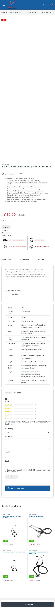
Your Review (9, 436)
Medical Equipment (15, 12)
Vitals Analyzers (32, 12)
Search (44, 5)
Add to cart (29, 604)
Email (7, 461)
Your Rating (9, 428)
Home (3, 12)
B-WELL (8, 235)
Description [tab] (6, 260)
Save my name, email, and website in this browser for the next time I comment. (28, 471)
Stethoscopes (46, 12)
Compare (19, 173)
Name (7, 452)
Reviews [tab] (40, 260)
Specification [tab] (24, 260)
